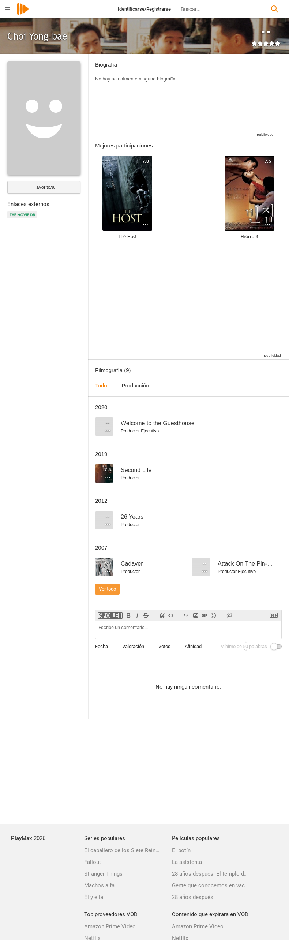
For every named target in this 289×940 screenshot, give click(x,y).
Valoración (133, 646)
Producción (135, 385)
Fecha (101, 646)
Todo (101, 385)
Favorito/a (44, 187)
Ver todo (107, 589)
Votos (164, 646)
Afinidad (193, 646)
